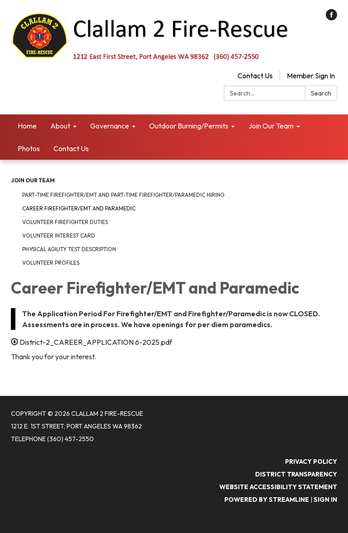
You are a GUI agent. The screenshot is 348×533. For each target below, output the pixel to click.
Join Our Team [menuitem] (271, 125)
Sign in (325, 499)
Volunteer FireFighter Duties (65, 222)
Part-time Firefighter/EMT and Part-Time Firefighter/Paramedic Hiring (123, 194)
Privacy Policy (311, 461)
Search (321, 93)
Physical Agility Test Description (69, 249)
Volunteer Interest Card (58, 235)
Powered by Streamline (266, 499)
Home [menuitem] (27, 125)
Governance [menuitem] (109, 125)
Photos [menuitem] (29, 148)
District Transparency (296, 474)
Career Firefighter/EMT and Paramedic (78, 208)
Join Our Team (33, 180)
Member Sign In (311, 75)
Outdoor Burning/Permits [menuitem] (188, 125)
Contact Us (255, 75)
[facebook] (331, 17)
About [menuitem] (60, 125)
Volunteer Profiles (50, 262)
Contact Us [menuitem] (71, 148)
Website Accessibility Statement (278, 487)
